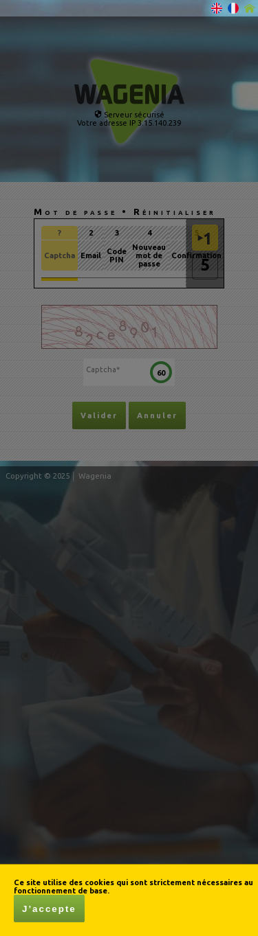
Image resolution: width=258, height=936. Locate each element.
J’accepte (49, 909)
